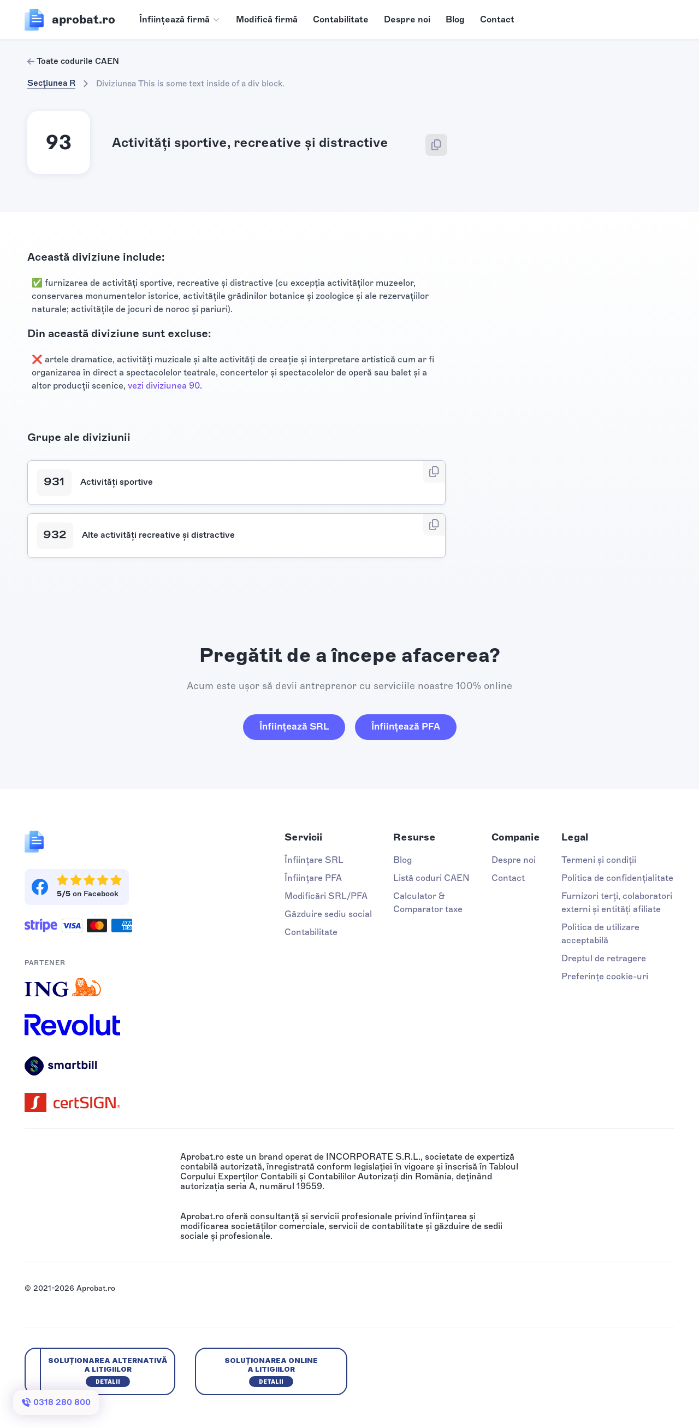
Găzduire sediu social (328, 914)
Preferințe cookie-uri (604, 976)
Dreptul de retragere (603, 958)
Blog (455, 19)
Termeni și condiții (598, 860)
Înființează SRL (294, 726)
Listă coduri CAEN (431, 878)
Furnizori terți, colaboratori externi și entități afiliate (616, 902)
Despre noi (407, 19)
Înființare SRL (314, 860)
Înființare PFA (313, 878)
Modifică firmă (267, 19)
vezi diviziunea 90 (164, 385)
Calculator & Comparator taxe (428, 902)
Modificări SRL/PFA (326, 896)
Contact (497, 19)
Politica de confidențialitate (617, 878)
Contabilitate (341, 19)
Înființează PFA (405, 726)
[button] (180, 19)
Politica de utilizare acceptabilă (600, 933)
